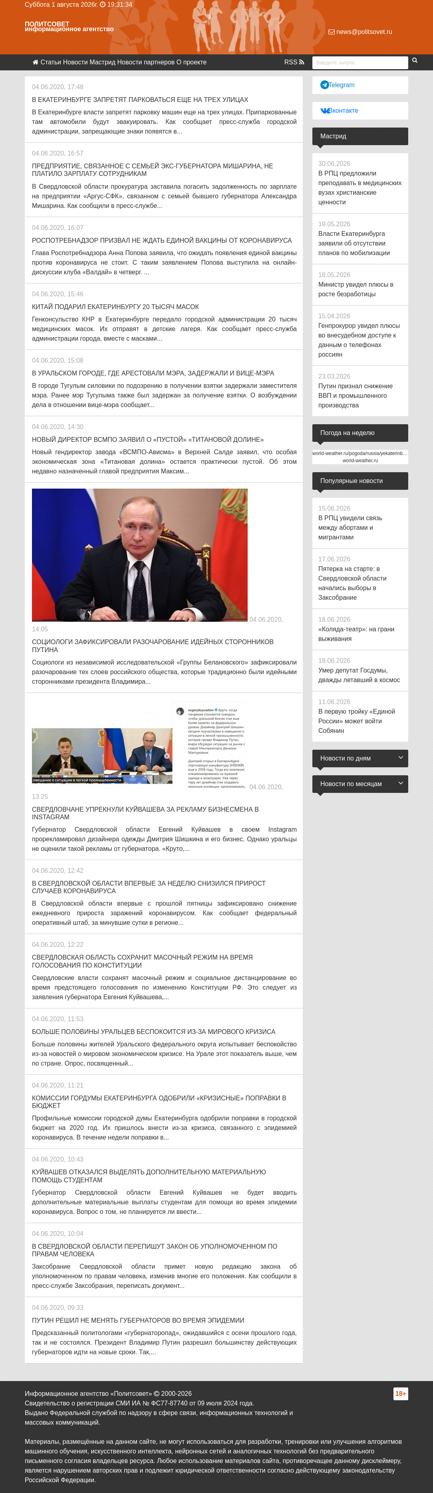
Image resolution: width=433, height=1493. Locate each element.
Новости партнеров (146, 62)
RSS (294, 62)
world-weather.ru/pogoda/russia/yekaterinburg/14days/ (370, 453)
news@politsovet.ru (360, 31)
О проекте (192, 62)
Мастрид (102, 62)
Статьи (50, 62)
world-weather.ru (360, 460)
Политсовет (47, 24)
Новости (75, 62)
